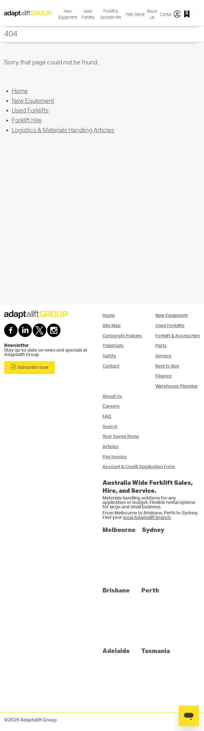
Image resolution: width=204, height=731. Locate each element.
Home (20, 91)
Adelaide (116, 651)
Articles (110, 446)
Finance (163, 376)
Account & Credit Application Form (138, 466)
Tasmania (155, 651)
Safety (109, 356)
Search (109, 426)
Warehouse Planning (176, 386)
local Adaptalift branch (147, 517)
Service (139, 14)
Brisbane (116, 590)
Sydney (153, 530)
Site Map (111, 325)
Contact (165, 14)
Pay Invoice (114, 457)
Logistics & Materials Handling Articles (63, 130)
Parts (129, 14)
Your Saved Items (120, 436)
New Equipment (67, 14)
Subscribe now (29, 367)
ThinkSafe (112, 345)
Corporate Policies (122, 335)
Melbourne (119, 530)
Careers (110, 406)
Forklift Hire (27, 121)
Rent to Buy (167, 366)
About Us (151, 14)
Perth (150, 590)
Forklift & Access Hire (110, 14)
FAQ (106, 416)
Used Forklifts (87, 14)
